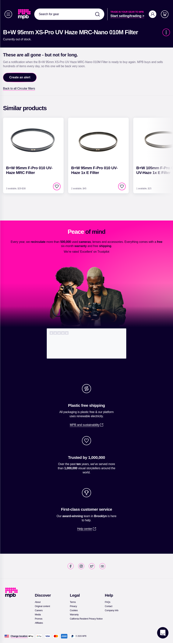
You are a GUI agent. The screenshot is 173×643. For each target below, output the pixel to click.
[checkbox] (57, 186)
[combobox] (69, 14)
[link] (24, 14)
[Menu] (8, 14)
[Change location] (19, 636)
